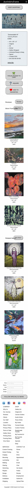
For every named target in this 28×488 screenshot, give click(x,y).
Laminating (6, 460)
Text (17, 452)
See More (18, 108)
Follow (18, 470)
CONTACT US (20, 447)
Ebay (16, 443)
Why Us (5, 409)
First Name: (5, 384)
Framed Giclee (19, 425)
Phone (18, 449)
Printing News (7, 436)
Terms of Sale (7, 430)
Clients (5, 417)
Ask (17, 460)
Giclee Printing (7, 452)
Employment (20, 476)
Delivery (5, 476)
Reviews (5, 414)
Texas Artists (19, 420)
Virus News (6, 441)
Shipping (5, 481)
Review (18, 473)
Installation (6, 478)
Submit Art (19, 478)
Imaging (5, 455)
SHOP (17, 406)
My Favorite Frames (18, 437)
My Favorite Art (19, 434)
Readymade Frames (18, 431)
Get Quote (19, 468)
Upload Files (20, 481)
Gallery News (7, 433)
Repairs (5, 470)
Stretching (5, 468)
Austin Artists (19, 417)
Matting (5, 462)
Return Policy (7, 425)
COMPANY (6, 406)
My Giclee (18, 422)
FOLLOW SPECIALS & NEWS (14, 396)
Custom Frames (19, 428)
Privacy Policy (7, 428)
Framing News (7, 438)
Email (18, 462)
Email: (5, 391)
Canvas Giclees (19, 414)
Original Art (18, 412)
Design (5, 473)
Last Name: (5, 388)
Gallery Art (18, 409)
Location (5, 422)
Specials (17, 441)
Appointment (20, 457)
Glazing (5, 465)
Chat (17, 465)
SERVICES (6, 447)
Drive (17, 455)
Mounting (5, 457)
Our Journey (6, 412)
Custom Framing (7, 449)
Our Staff (5, 420)
